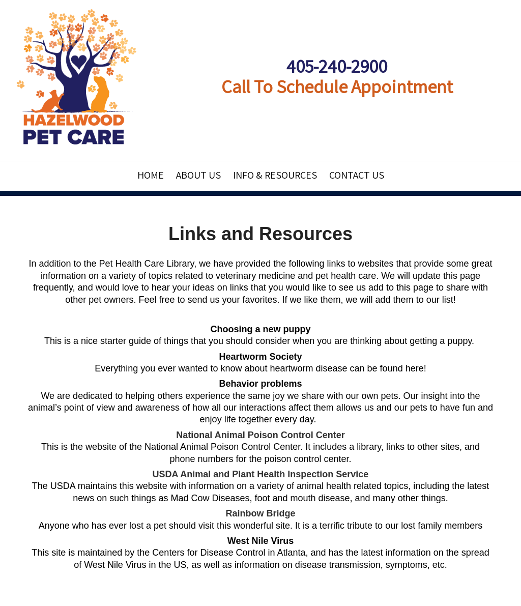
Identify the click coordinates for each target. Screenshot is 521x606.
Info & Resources (275, 175)
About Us (198, 175)
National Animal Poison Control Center (260, 435)
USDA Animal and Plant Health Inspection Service (261, 474)
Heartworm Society (260, 357)
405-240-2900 (336, 66)
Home (150, 175)
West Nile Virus (260, 541)
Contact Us (356, 175)
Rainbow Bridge (260, 513)
